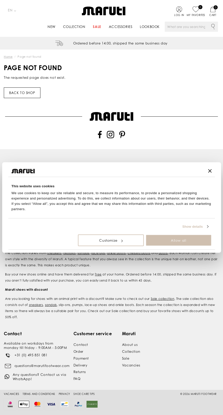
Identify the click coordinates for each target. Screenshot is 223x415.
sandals (84, 253)
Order (78, 351)
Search (213, 27)
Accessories (120, 27)
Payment (81, 358)
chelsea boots (139, 253)
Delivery (80, 365)
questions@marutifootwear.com (42, 366)
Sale (97, 27)
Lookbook (150, 27)
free (98, 274)
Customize (111, 240)
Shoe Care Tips (84, 393)
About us (130, 345)
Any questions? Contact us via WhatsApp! (39, 377)
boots (163, 253)
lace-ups (98, 253)
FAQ (77, 379)
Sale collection (162, 299)
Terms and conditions (39, 393)
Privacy (64, 393)
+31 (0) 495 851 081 (30, 355)
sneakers (54, 253)
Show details (192, 226)
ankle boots (116, 253)
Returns (79, 372)
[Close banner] (210, 171)
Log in (179, 15)
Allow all (178, 240)
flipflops (69, 253)
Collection (74, 27)
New (51, 27)
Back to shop (22, 93)
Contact (80, 345)
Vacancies (131, 365)
